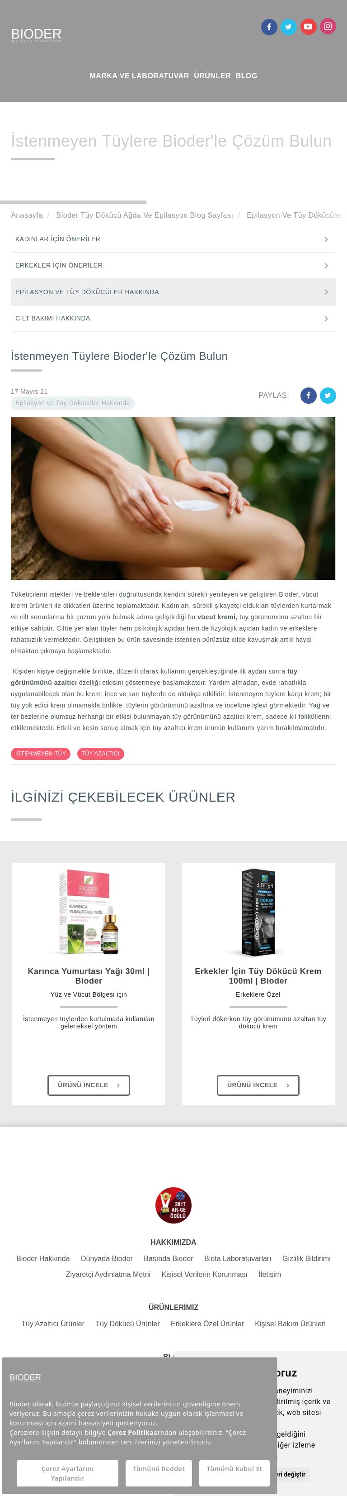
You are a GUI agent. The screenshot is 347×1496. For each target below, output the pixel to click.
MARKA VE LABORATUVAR (139, 76)
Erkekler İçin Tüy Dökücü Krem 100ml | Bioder (258, 983)
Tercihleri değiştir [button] (280, 1474)
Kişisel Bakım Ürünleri (290, 1324)
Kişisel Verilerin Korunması (205, 1274)
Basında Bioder (168, 1258)
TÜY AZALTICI (101, 753)
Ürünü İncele (90, 1085)
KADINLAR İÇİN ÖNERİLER (57, 239)
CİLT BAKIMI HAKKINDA (52, 318)
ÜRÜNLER (212, 76)
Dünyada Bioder (107, 1258)
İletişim (269, 1274)
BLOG (246, 76)
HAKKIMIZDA (173, 1242)
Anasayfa (27, 215)
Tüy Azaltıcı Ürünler (52, 1324)
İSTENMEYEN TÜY (40, 753)
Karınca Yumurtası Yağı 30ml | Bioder (89, 983)
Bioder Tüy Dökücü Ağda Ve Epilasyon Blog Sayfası (144, 215)
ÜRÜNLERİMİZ (173, 1307)
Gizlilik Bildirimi (306, 1258)
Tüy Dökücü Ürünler (127, 1324)
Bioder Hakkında (43, 1258)
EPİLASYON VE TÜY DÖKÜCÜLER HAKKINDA (87, 292)
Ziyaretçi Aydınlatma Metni (108, 1274)
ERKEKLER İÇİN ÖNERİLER (59, 265)
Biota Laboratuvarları (238, 1258)
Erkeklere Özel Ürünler (207, 1324)
